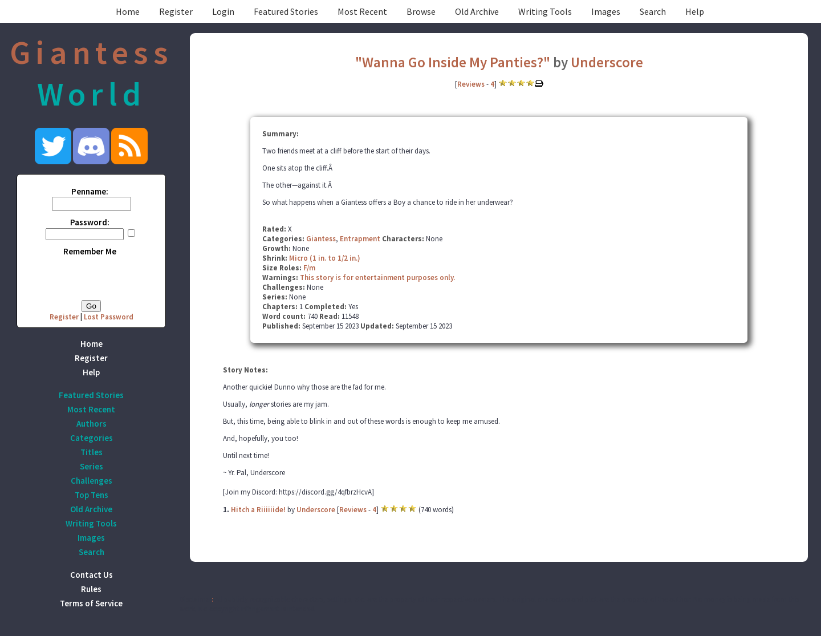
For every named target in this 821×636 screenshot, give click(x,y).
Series (91, 466)
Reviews (471, 84)
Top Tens (91, 494)
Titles (91, 452)
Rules (91, 589)
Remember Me (89, 251)
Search (653, 11)
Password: (89, 222)
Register (176, 11)
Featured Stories (286, 11)
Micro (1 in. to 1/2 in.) (324, 258)
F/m (309, 268)
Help (694, 11)
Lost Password (108, 317)
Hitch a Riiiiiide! (258, 510)
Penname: (89, 191)
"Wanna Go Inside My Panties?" (452, 62)
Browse (421, 11)
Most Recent (362, 11)
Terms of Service (91, 603)
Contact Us (91, 574)
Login (223, 11)
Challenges (91, 480)
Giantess (321, 239)
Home (128, 11)
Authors (91, 423)
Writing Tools (545, 11)
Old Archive (477, 11)
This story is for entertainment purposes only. (377, 277)
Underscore (607, 62)
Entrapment (360, 239)
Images (605, 11)
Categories (91, 437)
